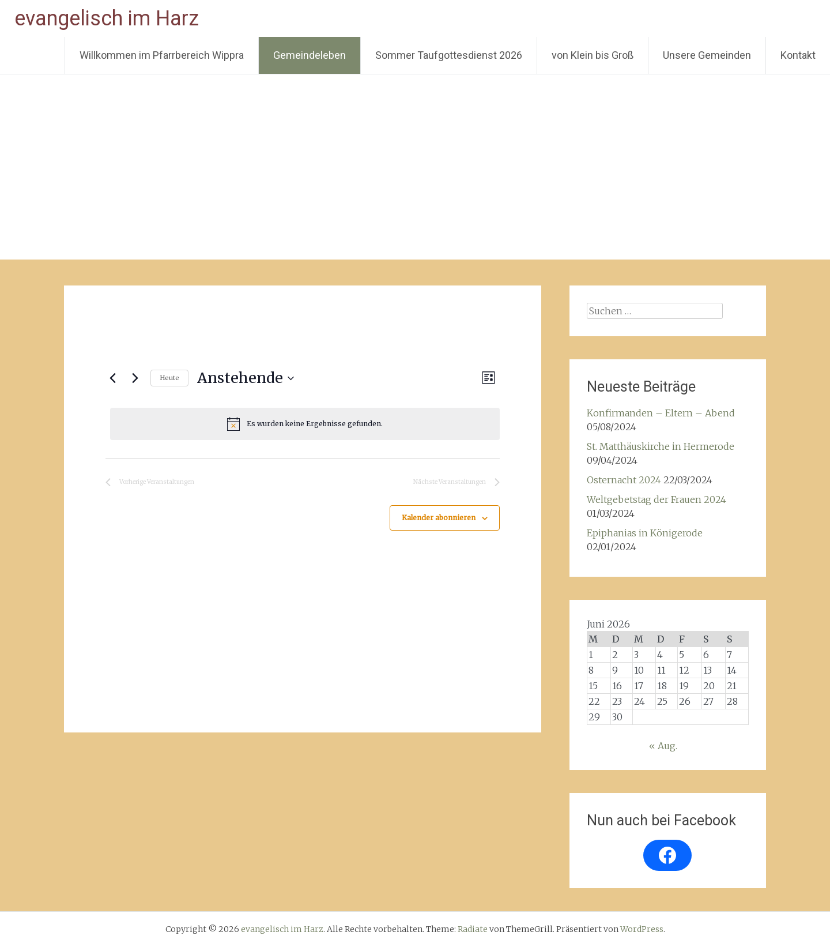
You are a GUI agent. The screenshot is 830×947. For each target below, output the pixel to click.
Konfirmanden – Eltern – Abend (661, 413)
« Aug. (663, 745)
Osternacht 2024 (624, 480)
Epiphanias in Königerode (645, 533)
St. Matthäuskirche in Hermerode (660, 446)
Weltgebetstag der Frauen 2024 (656, 499)
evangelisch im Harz (106, 18)
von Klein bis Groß (592, 55)
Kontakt (798, 55)
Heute (169, 378)
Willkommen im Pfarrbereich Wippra (162, 55)
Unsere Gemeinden (707, 55)
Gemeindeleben (309, 55)
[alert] (305, 424)
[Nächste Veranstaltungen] (135, 378)
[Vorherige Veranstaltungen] (112, 378)
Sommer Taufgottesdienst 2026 (448, 55)
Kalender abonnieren (439, 517)
